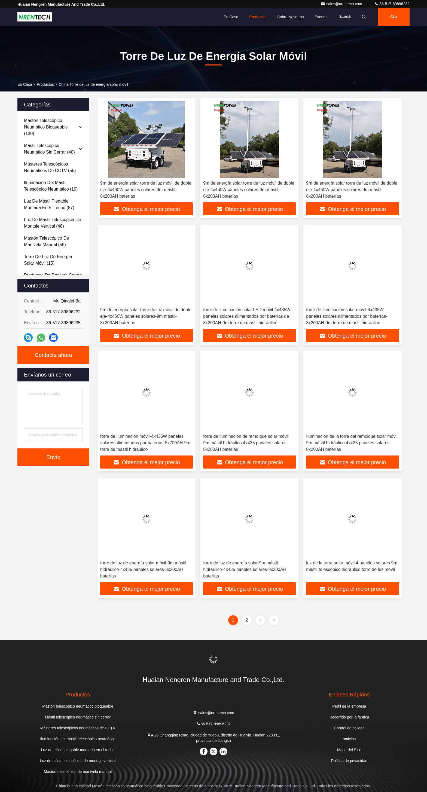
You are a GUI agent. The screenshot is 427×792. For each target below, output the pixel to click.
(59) (46, 241)
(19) (51, 185)
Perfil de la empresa (349, 706)
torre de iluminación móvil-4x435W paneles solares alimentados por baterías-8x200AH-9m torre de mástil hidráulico (145, 443)
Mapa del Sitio (349, 750)
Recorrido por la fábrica (349, 717)
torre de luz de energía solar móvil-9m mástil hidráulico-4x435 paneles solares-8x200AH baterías (143, 569)
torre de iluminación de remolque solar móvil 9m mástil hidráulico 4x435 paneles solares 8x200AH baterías (246, 443)
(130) (46, 127)
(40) (49, 148)
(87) (49, 204)
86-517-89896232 (392, 4)
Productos (256, 17)
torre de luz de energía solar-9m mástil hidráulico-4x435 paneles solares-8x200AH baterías (244, 569)
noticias (349, 739)
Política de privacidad (349, 761)
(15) (48, 259)
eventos (320, 17)
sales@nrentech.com (342, 4)
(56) (50, 167)
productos (45, 84)
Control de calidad (349, 728)
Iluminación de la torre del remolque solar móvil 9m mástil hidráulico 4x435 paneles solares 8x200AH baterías (351, 443)
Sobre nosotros (289, 17)
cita (393, 17)
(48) (52, 222)
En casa (229, 17)
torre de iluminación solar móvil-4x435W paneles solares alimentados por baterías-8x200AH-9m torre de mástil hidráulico (346, 316)
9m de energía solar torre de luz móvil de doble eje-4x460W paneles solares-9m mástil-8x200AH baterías (145, 189)
